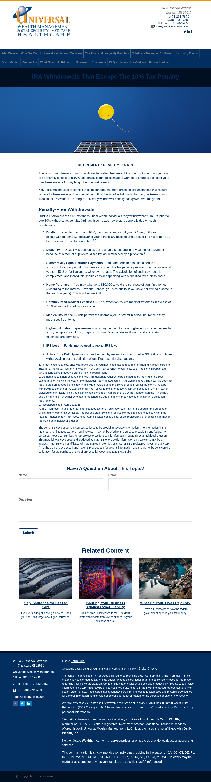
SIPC (91, 724)
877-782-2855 (180, 23)
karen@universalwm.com (171, 26)
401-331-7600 (179, 16)
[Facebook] (191, 31)
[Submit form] (28, 532)
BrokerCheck (147, 668)
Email (112, 475)
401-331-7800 (180, 20)
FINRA (82, 724)
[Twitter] (185, 31)
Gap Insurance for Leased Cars (46, 605)
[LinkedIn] (188, 31)
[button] (9, 53)
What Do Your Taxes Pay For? (165, 603)
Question (25, 499)
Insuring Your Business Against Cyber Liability (105, 605)
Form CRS (78, 661)
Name (23, 475)
